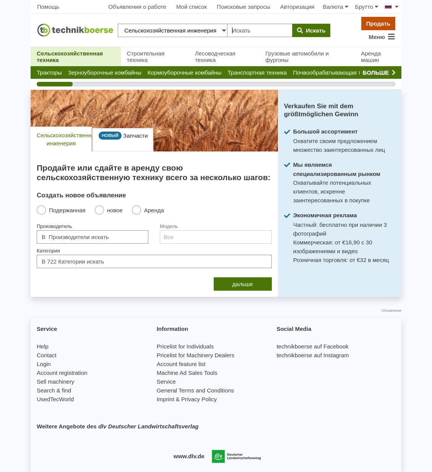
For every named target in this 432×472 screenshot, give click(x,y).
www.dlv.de (189, 456)
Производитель (54, 226)
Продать (378, 23)
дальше (242, 284)
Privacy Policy (199, 399)
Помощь (48, 6)
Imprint (165, 399)
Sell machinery (55, 381)
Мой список (191, 6)
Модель (169, 226)
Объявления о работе (137, 6)
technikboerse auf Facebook (312, 346)
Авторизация (297, 6)
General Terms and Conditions (195, 390)
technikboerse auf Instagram (312, 355)
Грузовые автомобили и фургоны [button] (297, 56)
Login (44, 364)
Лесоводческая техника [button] (215, 56)
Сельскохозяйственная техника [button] (70, 56)
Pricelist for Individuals (185, 346)
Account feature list (181, 364)
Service (166, 381)
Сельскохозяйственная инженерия (64, 139)
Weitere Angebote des (117, 426)
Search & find (54, 390)
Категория (48, 251)
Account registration (62, 372)
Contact (47, 355)
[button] (49, 72)
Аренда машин (371, 56)
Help (43, 346)
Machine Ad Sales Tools (187, 372)
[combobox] (92, 237)
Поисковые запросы (243, 6)
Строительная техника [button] (146, 56)
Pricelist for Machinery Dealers (195, 355)
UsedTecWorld (55, 399)
